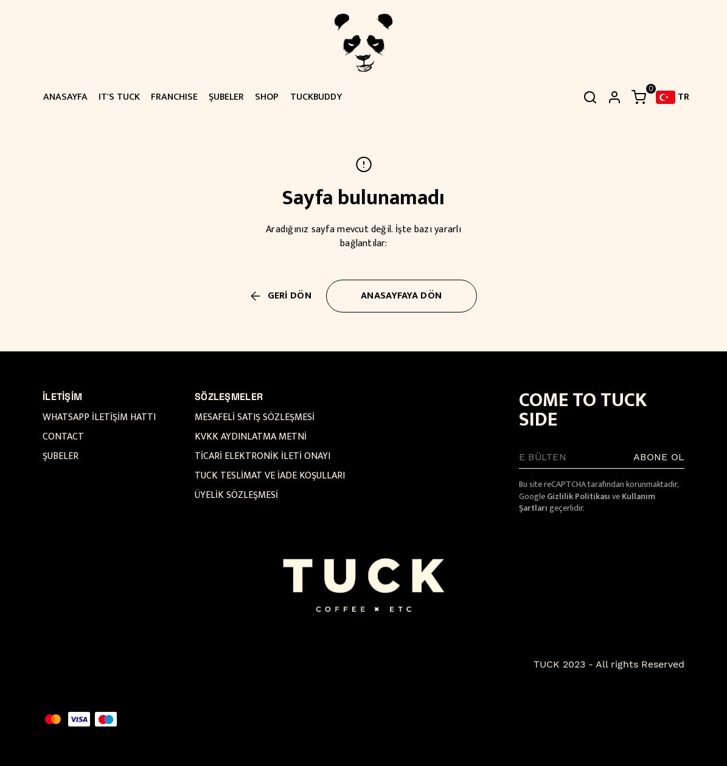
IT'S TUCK (119, 97)
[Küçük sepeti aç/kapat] (639, 97)
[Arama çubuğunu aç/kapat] (590, 97)
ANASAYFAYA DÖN (401, 296)
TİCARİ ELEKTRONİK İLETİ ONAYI (262, 456)
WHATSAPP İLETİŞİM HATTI (99, 417)
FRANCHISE (174, 97)
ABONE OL (658, 457)
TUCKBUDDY (316, 97)
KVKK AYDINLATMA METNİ (251, 437)
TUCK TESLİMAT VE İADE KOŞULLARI (270, 476)
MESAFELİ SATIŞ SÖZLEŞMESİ (255, 417)
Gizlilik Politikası (578, 496)
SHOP (267, 97)
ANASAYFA (65, 97)
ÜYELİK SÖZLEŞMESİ (236, 495)
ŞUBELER (226, 97)
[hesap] (614, 97)
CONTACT (63, 437)
